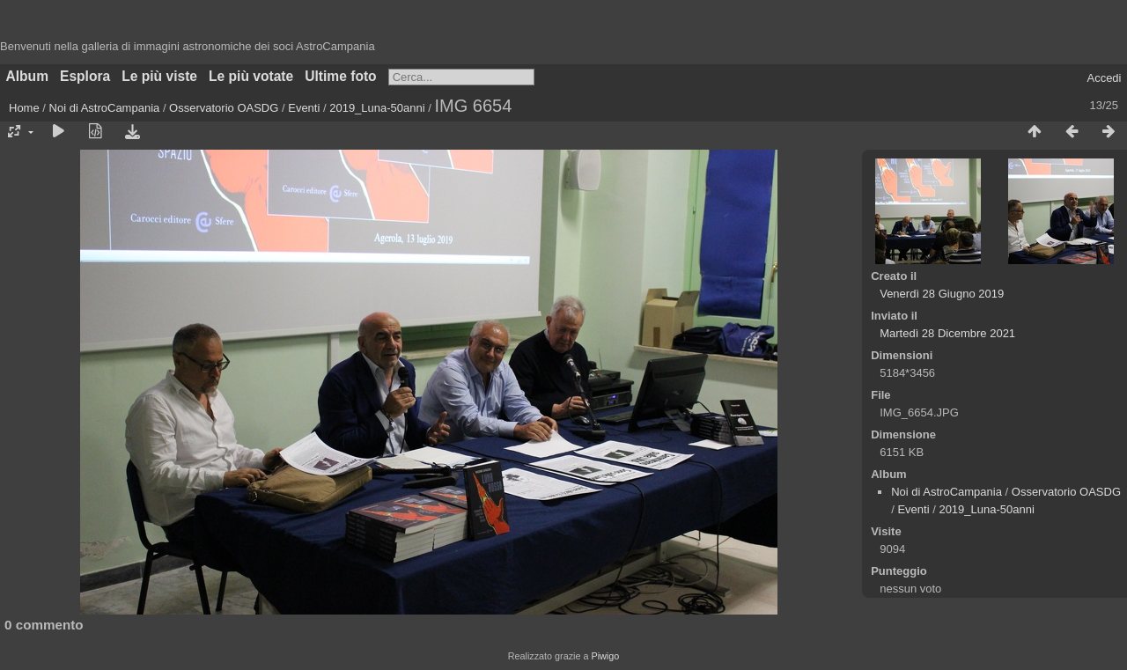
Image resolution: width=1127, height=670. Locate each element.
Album (27, 76)
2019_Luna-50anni (376, 107)
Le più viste (159, 76)
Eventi (304, 107)
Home (24, 107)
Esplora (85, 76)
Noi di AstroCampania (104, 107)
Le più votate (251, 76)
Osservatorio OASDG (223, 107)
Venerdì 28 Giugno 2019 (942, 293)
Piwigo (605, 656)
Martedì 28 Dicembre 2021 (947, 333)
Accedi (1103, 78)
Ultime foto (340, 76)
